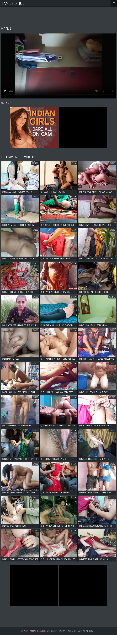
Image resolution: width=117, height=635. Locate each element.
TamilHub (13, 3)
